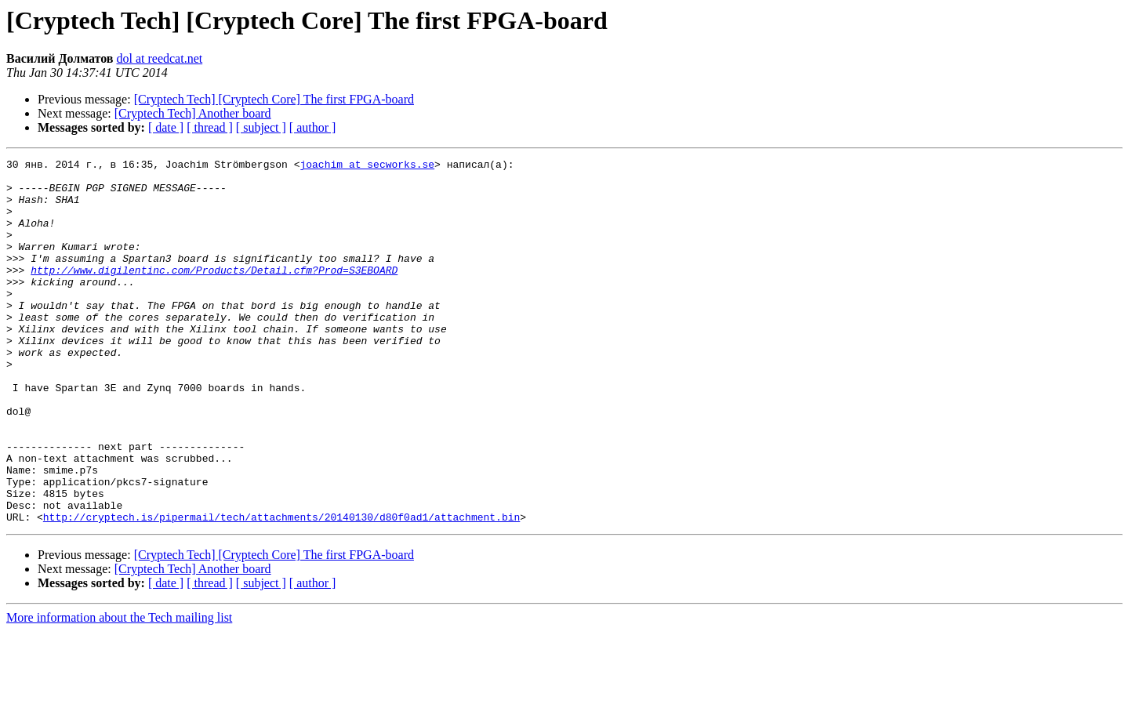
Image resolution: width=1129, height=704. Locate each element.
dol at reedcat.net (159, 58)
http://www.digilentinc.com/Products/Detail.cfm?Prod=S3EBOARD (214, 293)
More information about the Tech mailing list (119, 690)
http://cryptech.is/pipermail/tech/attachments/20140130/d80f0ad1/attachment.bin (281, 589)
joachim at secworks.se (366, 166)
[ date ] (165, 127)
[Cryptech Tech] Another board (192, 113)
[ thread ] (210, 127)
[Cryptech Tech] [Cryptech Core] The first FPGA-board (274, 99)
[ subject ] (261, 127)
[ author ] (312, 127)
